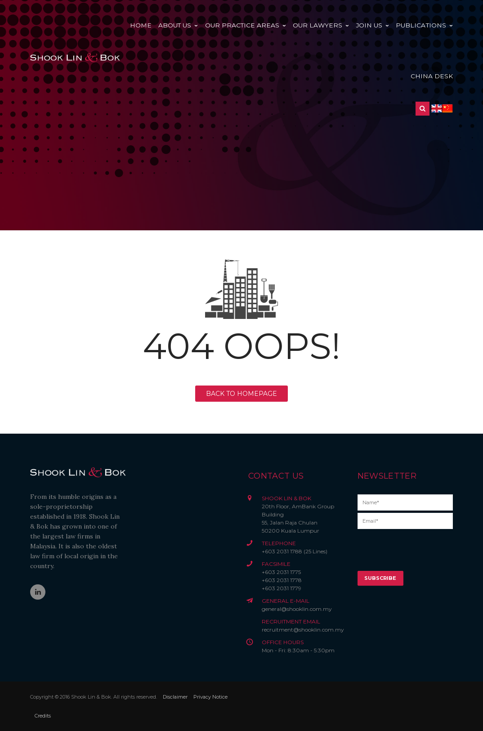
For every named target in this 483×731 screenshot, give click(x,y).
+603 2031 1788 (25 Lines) (294, 551)
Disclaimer (175, 697)
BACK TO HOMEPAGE (241, 394)
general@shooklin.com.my (297, 608)
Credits (43, 716)
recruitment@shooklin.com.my (303, 629)
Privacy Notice (210, 697)
